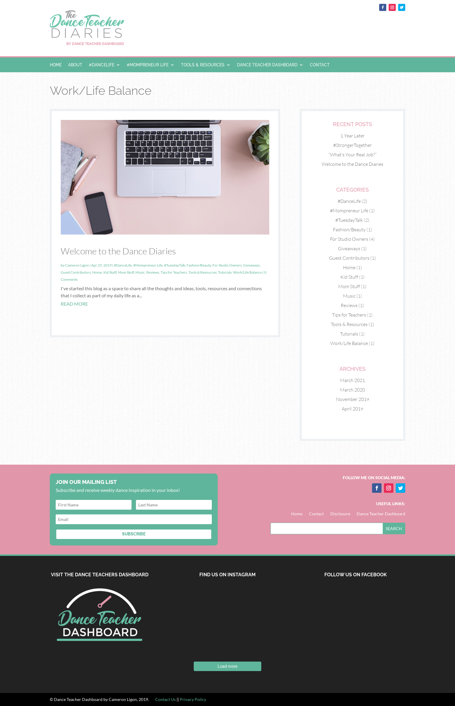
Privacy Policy (193, 699)
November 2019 (352, 399)
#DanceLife (101, 65)
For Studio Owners (227, 265)
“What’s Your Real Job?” (353, 155)
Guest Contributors (76, 272)
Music (140, 272)
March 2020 (352, 390)
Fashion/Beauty (199, 265)
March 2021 (352, 380)
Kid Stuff (109, 272)
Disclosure (340, 514)
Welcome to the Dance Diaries (118, 251)
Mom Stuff (126, 272)
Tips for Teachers (174, 272)
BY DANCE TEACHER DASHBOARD (95, 44)
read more (74, 304)
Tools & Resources (203, 65)
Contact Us (166, 699)
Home (56, 65)
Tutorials (225, 272)
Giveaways (251, 265)
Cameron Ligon (77, 265)
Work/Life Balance (247, 272)
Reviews (152, 272)
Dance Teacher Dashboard (267, 65)
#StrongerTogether (352, 145)
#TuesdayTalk (174, 265)
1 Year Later (352, 136)
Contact (320, 65)
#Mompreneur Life (148, 65)
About (75, 65)
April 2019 (352, 409)
